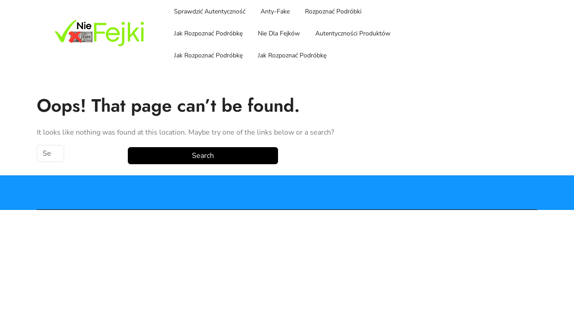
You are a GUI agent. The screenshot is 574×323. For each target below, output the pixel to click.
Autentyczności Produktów (353, 33)
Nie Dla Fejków (279, 33)
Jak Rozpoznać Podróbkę (208, 33)
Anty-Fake (275, 11)
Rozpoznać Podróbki (333, 11)
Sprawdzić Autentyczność (209, 11)
